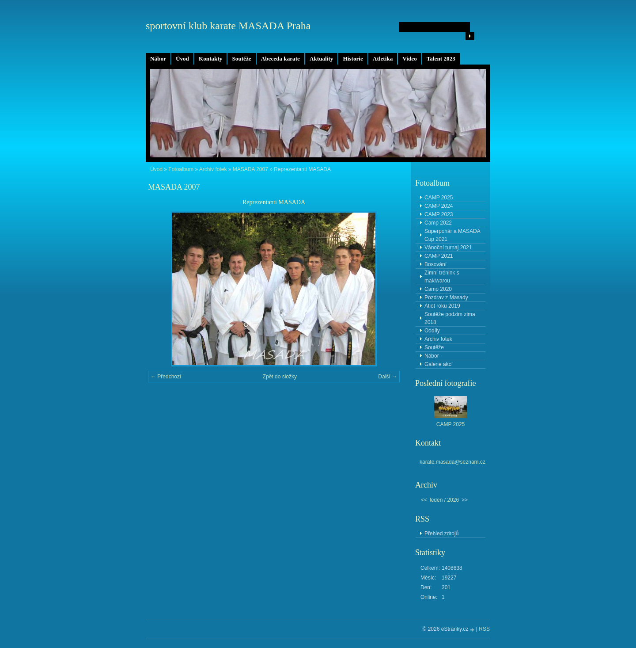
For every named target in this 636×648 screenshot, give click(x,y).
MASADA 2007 (250, 169)
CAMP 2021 (438, 256)
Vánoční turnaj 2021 (448, 247)
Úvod (182, 58)
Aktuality (321, 58)
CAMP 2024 (438, 206)
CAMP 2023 (438, 214)
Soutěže (241, 58)
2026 (453, 500)
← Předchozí (166, 377)
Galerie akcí (438, 364)
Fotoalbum (180, 169)
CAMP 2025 (438, 197)
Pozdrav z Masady (446, 297)
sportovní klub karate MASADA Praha (228, 25)
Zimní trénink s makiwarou (441, 277)
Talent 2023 (441, 58)
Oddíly (432, 331)
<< (424, 500)
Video (409, 58)
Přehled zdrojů (441, 533)
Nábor (158, 58)
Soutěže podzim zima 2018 (449, 318)
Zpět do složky (280, 377)
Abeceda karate (280, 58)
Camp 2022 (438, 223)
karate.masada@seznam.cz (452, 462)
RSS (484, 629)
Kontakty (211, 58)
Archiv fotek (213, 169)
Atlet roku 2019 (442, 306)
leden (436, 500)
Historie (353, 58)
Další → (387, 377)
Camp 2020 (438, 289)
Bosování (435, 264)
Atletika (383, 58)
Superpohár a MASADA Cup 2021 (452, 235)
